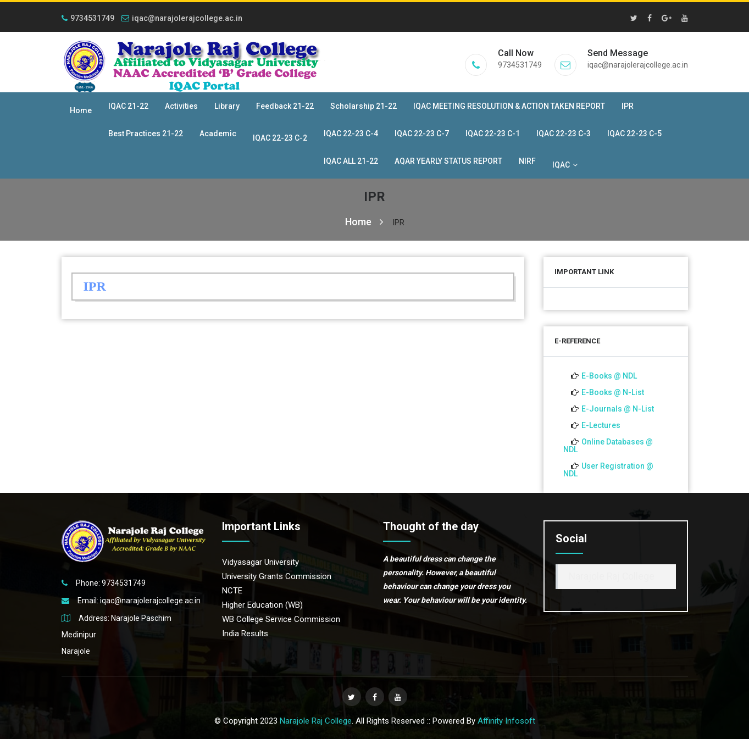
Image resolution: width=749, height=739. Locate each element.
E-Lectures (600, 425)
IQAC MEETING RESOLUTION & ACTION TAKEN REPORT (509, 106)
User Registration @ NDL (608, 470)
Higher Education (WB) (262, 605)
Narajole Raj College (611, 576)
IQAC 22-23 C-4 (351, 133)
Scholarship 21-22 (363, 106)
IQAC (565, 164)
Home (81, 110)
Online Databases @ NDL (608, 445)
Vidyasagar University (260, 562)
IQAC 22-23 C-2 (280, 138)
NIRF (527, 161)
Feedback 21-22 (285, 106)
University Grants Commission (276, 576)
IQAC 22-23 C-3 (563, 133)
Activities (181, 106)
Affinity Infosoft (506, 721)
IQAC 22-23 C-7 (422, 133)
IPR (628, 106)
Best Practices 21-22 (145, 133)
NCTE (232, 591)
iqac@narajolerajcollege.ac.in (181, 18)
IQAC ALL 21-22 (351, 161)
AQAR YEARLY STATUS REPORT (448, 161)
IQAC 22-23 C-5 (634, 133)
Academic (217, 133)
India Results (245, 633)
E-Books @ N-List (612, 392)
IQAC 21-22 (128, 106)
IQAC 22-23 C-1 (492, 133)
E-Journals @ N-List (617, 408)
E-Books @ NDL (609, 375)
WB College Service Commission (281, 619)
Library (227, 106)
